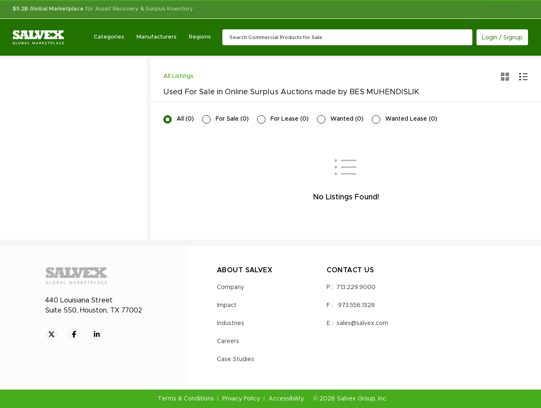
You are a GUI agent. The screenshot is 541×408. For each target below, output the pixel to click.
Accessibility (286, 399)
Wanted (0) (346, 119)
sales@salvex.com (362, 323)
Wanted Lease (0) (411, 119)
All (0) (185, 119)
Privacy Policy (241, 399)
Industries (230, 323)
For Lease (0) (289, 119)
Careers (228, 341)
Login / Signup (502, 38)
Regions (200, 37)
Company (230, 287)
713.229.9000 (356, 287)
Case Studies (235, 359)
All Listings (178, 76)
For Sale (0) (232, 119)
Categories (109, 37)
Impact (227, 305)
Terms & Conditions (186, 399)
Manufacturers (156, 37)
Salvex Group (356, 399)
